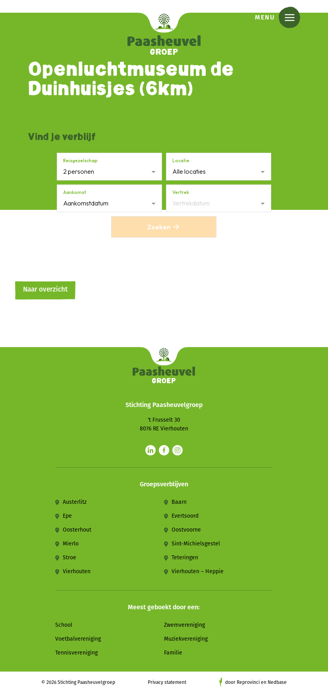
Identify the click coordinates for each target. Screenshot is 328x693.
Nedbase (277, 682)
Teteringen (185, 557)
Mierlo (71, 543)
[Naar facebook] (164, 450)
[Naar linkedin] (150, 450)
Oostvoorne (186, 529)
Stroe (69, 557)
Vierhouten (77, 571)
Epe (67, 516)
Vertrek (180, 192)
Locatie (180, 160)
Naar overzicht (45, 289)
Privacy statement (167, 682)
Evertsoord (185, 516)
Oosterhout (77, 529)
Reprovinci (248, 682)
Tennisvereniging (76, 652)
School (63, 625)
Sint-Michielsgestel (196, 543)
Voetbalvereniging (78, 638)
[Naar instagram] (177, 450)
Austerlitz (75, 502)
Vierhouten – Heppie (198, 571)
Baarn (179, 502)
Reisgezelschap (80, 160)
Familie (173, 652)
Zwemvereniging (184, 625)
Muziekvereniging (186, 638)
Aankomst (74, 192)
